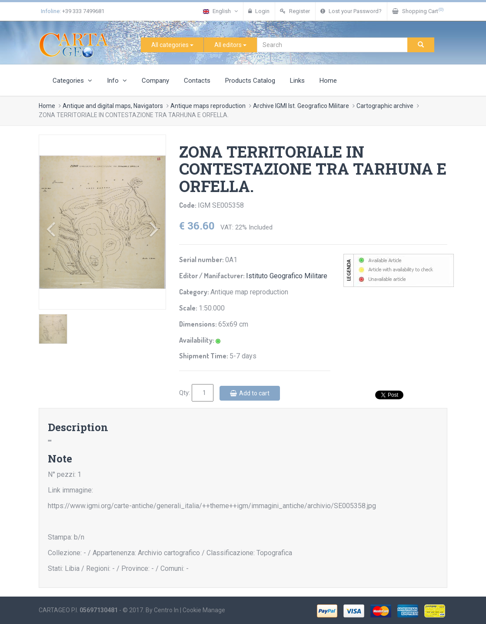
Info (117, 80)
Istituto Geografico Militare (286, 276)
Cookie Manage (204, 610)
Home (328, 80)
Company (155, 80)
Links (297, 80)
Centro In (166, 610)
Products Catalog (250, 80)
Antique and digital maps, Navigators (113, 105)
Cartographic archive (384, 105)
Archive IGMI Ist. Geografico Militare (301, 105)
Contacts (197, 80)
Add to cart (250, 393)
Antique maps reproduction (208, 105)
